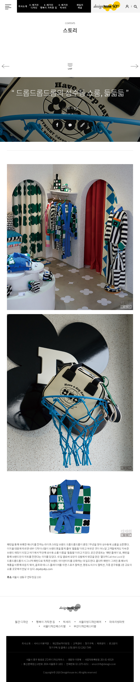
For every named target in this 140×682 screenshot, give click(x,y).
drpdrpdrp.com (44, 569)
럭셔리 (67, 621)
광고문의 (113, 643)
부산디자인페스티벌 (85, 626)
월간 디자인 (21, 621)
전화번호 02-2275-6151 (77, 664)
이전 (5, 66)
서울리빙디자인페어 (90, 621)
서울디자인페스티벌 (54, 626)
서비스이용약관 (41, 643)
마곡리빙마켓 (116, 621)
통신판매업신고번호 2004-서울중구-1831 (43, 664)
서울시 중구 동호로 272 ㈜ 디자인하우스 (45, 659)
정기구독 (89, 643)
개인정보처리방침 (61, 643)
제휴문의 (101, 643)
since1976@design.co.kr (104, 664)
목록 (70, 66)
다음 (134, 66)
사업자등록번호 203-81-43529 (99, 659)
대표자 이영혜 (74, 659)
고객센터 (77, 643)
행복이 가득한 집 (45, 621)
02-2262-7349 (84, 647)
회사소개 (26, 643)
